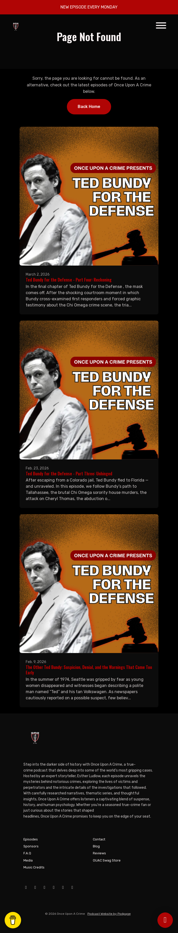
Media (28, 860)
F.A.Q (27, 853)
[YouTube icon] (35, 887)
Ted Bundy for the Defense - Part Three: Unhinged (69, 473)
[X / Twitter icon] (53, 887)
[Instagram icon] (44, 887)
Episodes (30, 839)
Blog (96, 846)
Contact (99, 839)
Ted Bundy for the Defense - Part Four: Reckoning (69, 280)
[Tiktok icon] (63, 887)
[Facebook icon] (26, 887)
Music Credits (33, 867)
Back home (89, 106)
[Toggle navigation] (161, 26)
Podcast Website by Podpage (109, 914)
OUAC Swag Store (107, 860)
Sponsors (31, 846)
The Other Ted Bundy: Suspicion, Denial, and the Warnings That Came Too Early (89, 670)
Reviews (99, 853)
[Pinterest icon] (72, 887)
